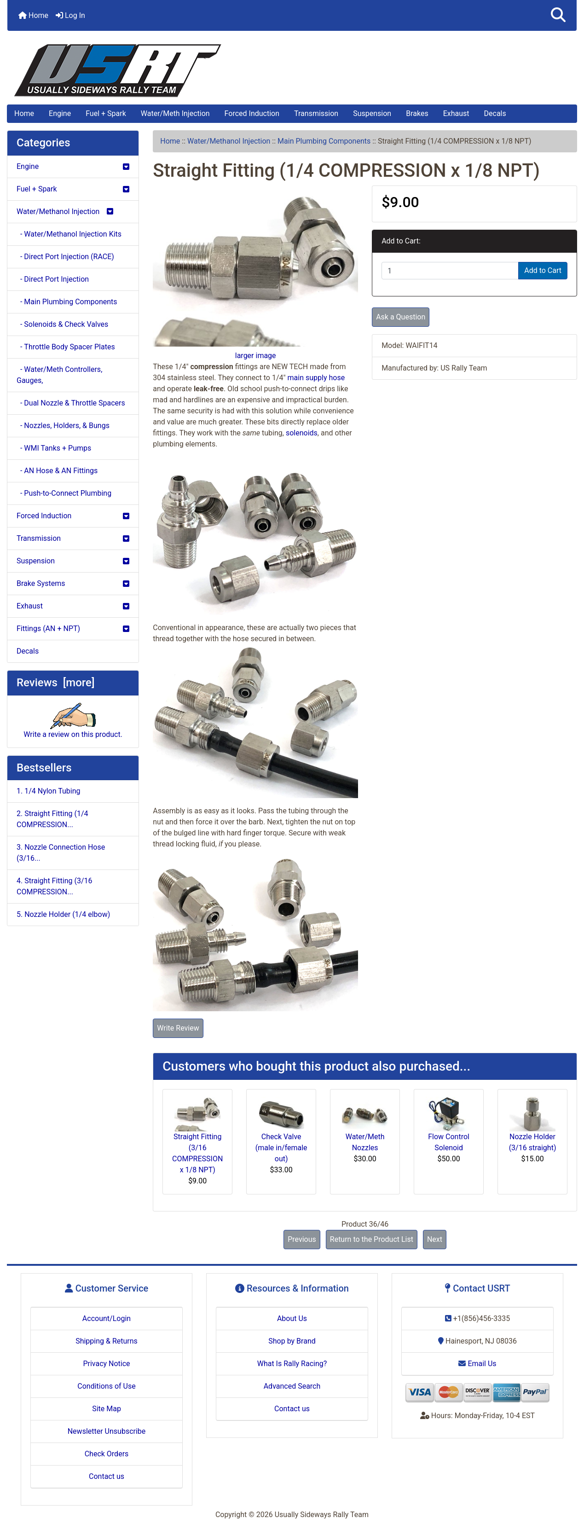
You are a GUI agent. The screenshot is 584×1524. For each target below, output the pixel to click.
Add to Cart (542, 270)
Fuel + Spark (106, 113)
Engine (60, 113)
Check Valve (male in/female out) (281, 1147)
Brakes (417, 113)
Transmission (316, 113)
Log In (70, 15)
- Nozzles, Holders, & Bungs (63, 425)
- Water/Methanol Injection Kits (69, 234)
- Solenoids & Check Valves (62, 324)
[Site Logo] (292, 70)
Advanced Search (292, 1386)
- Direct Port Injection (53, 279)
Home (33, 15)
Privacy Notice (106, 1363)
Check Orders (107, 1453)
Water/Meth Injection (175, 113)
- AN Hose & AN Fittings (57, 470)
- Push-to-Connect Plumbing (64, 493)
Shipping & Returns (106, 1341)
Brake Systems (73, 583)
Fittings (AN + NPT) (73, 628)
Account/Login (106, 1318)
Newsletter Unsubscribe (107, 1431)
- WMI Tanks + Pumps (54, 448)
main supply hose (316, 377)
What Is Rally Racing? (292, 1363)
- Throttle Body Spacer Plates (66, 346)
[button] (558, 15)
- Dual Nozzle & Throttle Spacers (71, 403)
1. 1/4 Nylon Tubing (49, 791)
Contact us (106, 1476)
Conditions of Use (106, 1386)
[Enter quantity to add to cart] (450, 270)
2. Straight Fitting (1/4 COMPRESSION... (52, 819)
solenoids (302, 433)
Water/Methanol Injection (228, 141)
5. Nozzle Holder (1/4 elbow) (63, 914)
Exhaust (456, 113)
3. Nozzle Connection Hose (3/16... (61, 853)
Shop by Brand (291, 1341)
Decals (495, 113)
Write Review (178, 1028)
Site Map (106, 1408)
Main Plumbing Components (324, 141)
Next (434, 1239)
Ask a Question (400, 317)
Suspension (372, 113)
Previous (302, 1239)
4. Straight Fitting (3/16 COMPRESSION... (55, 886)
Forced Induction (252, 113)
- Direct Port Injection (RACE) (65, 256)
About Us (292, 1318)
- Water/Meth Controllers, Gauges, (59, 375)
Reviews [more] (55, 682)
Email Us (477, 1363)
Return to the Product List (371, 1239)
